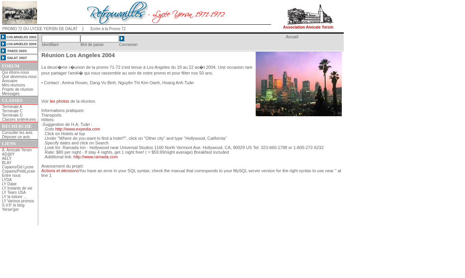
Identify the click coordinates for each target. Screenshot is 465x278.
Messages (11, 94)
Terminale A (12, 107)
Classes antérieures (19, 119)
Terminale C (12, 111)
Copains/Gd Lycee (18, 167)
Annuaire (9, 81)
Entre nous (11, 175)
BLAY (7, 163)
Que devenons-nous (19, 77)
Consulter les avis (17, 133)
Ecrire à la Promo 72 (108, 29)
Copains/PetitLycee (18, 171)
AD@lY (8, 154)
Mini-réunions (13, 85)
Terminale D (12, 115)
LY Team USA (14, 192)
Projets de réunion (17, 89)
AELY (7, 158)
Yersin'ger (10, 209)
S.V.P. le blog (13, 205)
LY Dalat (9, 184)
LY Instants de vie (17, 188)
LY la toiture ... (14, 197)
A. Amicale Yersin (17, 150)
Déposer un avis (16, 137)
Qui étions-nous (15, 72)
